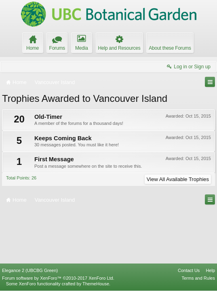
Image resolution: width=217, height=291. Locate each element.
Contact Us (189, 270)
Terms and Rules (198, 278)
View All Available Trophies (178, 179)
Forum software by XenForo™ (58, 278)
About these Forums (170, 48)
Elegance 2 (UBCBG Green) (30, 270)
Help (210, 270)
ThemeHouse (95, 283)
